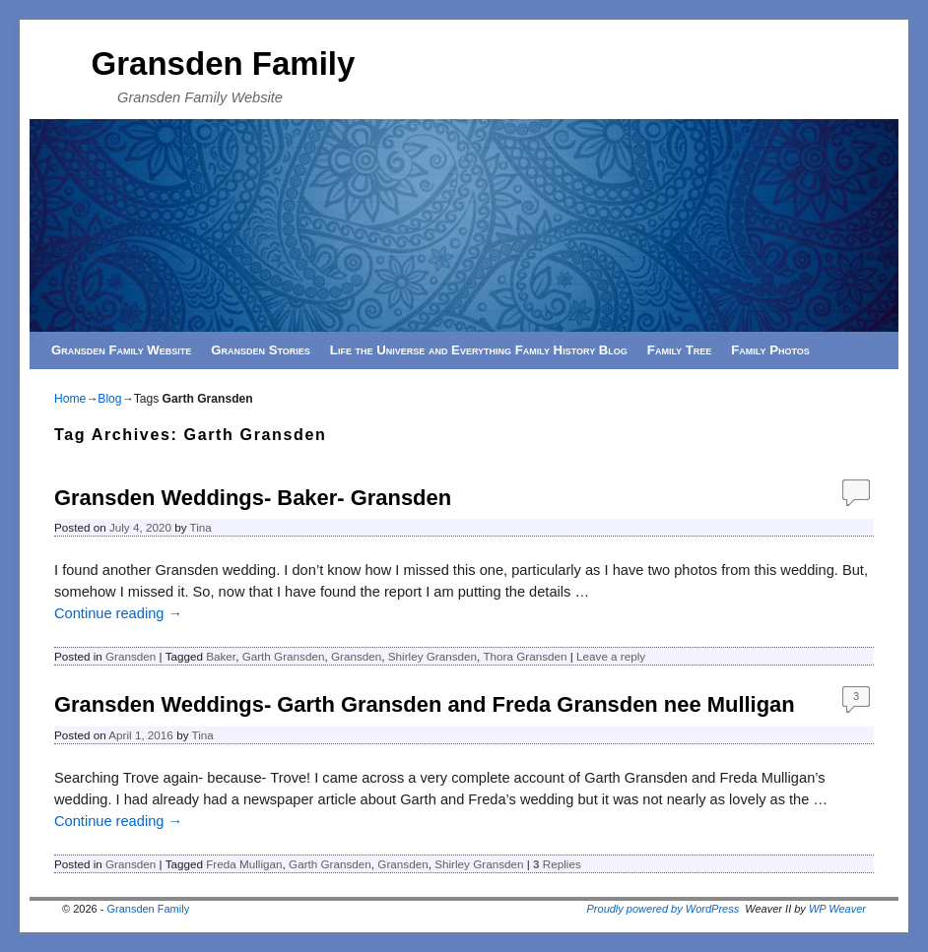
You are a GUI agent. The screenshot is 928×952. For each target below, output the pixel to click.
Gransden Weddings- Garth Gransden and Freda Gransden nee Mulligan (424, 704)
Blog (109, 399)
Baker (220, 656)
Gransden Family (224, 63)
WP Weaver (837, 909)
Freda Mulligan (244, 863)
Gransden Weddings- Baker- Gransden (252, 497)
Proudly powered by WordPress (663, 909)
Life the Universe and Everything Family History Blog (479, 350)
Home (70, 399)
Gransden (130, 656)
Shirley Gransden (432, 656)
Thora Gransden (524, 656)
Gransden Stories (260, 350)
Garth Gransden (283, 656)
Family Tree (679, 350)
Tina (201, 527)
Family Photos (770, 350)
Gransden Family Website (121, 350)
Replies (557, 863)
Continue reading (118, 613)
